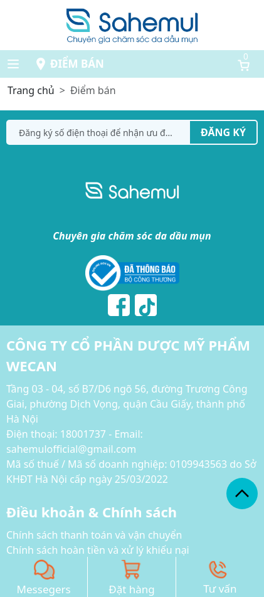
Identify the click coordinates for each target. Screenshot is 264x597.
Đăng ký (223, 132)
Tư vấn (219, 588)
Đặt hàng (131, 589)
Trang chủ (31, 90)
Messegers (44, 589)
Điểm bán (77, 63)
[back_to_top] (242, 493)
